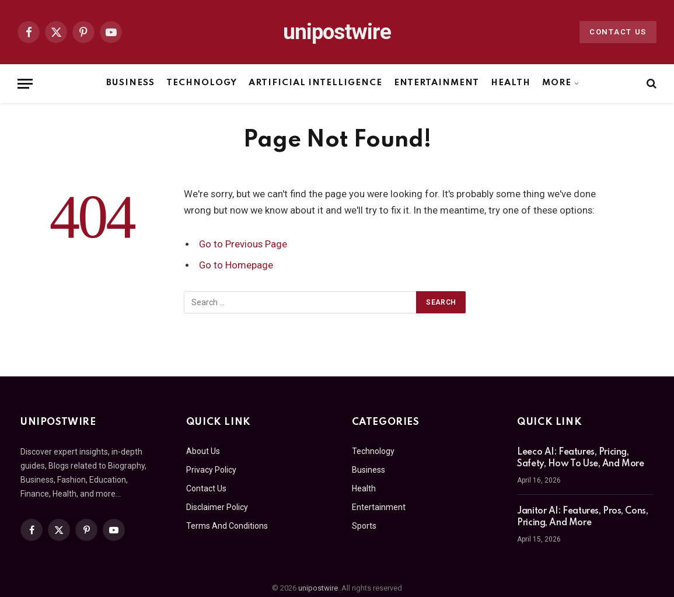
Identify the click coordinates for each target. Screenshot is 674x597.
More (556, 83)
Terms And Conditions (227, 525)
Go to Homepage (236, 265)
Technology (201, 83)
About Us (203, 451)
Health (510, 83)
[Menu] (25, 84)
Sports (364, 525)
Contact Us (618, 31)
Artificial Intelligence (315, 83)
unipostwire (318, 588)
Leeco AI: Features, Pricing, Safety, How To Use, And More (580, 458)
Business (130, 83)
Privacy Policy (211, 469)
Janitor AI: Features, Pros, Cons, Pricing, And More (582, 517)
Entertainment (436, 83)
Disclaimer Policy (217, 507)
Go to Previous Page (243, 244)
